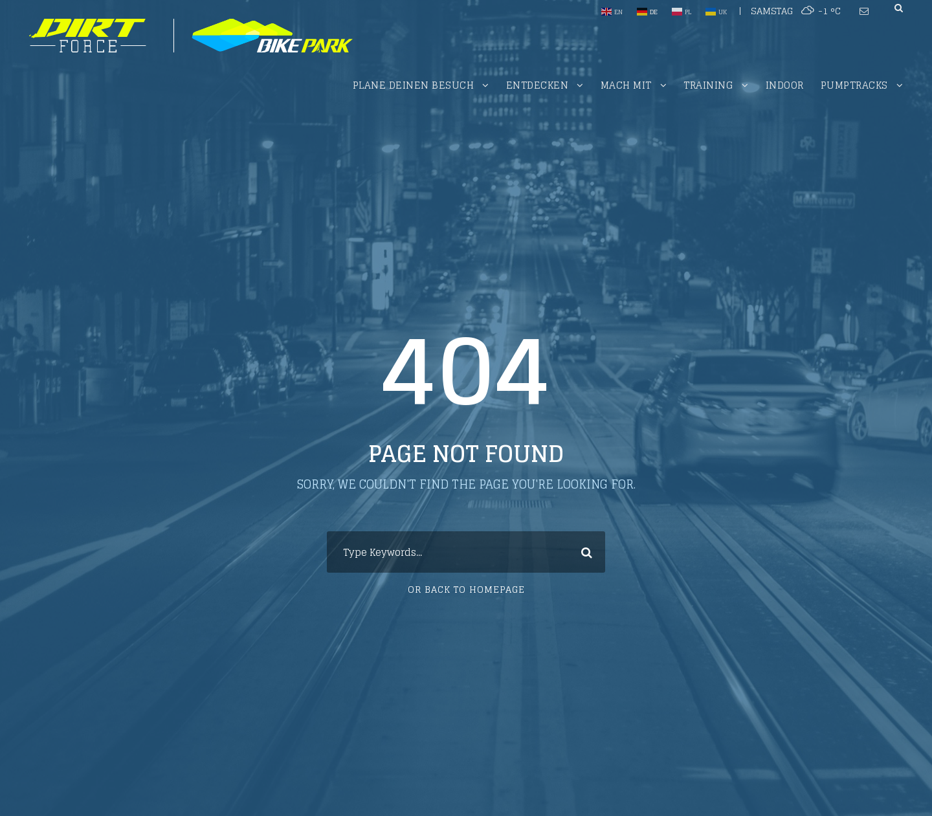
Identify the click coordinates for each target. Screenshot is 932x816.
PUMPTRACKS (854, 85)
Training (708, 85)
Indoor (785, 85)
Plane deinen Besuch (413, 85)
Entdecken (537, 85)
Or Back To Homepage (466, 589)
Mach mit (626, 85)
